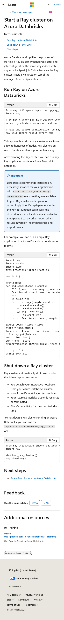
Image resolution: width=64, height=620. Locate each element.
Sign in (57, 4)
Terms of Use (13, 604)
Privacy (37, 599)
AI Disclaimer (13, 594)
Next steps (12, 49)
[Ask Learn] (50, 12)
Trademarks (30, 604)
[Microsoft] (32, 4)
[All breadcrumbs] (7, 12)
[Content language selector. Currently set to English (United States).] (22, 570)
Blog (9, 599)
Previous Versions (34, 594)
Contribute (23, 599)
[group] (32, 121)
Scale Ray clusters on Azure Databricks (33, 478)
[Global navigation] (3, 5)
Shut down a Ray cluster (19, 44)
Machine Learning (21, 12)
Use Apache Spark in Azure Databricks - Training (30, 536)
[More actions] (57, 12)
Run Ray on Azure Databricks (22, 40)
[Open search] (49, 5)
